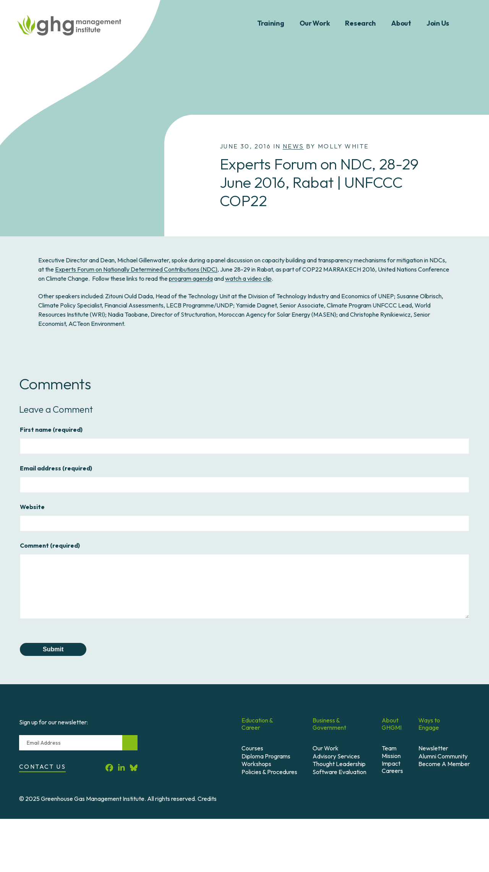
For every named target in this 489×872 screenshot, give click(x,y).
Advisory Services (336, 756)
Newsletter (433, 748)
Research (360, 23)
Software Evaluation (339, 772)
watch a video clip (248, 278)
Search (469, 23)
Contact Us (42, 766)
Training (270, 23)
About (401, 23)
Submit (53, 649)
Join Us (437, 23)
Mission (391, 756)
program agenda (191, 278)
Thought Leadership (339, 764)
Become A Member (444, 764)
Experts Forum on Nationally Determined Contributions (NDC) (136, 269)
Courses (252, 748)
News (293, 146)
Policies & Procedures (269, 772)
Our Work (315, 23)
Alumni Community (443, 756)
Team (389, 748)
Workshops (256, 764)
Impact (391, 763)
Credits (207, 798)
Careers (392, 770)
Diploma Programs (265, 756)
